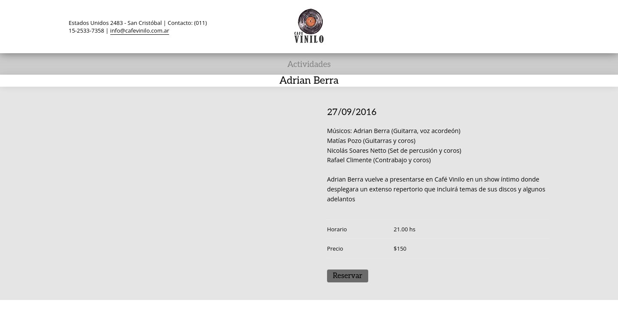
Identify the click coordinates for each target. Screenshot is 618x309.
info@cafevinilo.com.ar (140, 30)
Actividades (308, 65)
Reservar (347, 276)
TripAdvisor (492, 26)
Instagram (525, 26)
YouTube (509, 26)
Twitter (460, 26)
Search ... (541, 26)
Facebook (476, 26)
